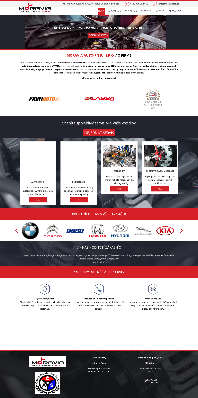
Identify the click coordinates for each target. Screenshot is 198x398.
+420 (139, 3)
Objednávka (175, 11)
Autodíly (146, 11)
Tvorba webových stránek (107, 396)
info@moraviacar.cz (102, 357)
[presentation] (16, 219)
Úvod (101, 11)
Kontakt (159, 11)
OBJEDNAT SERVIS (99, 132)
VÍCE (38, 189)
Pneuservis (131, 11)
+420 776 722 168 (102, 360)
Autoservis (114, 11)
